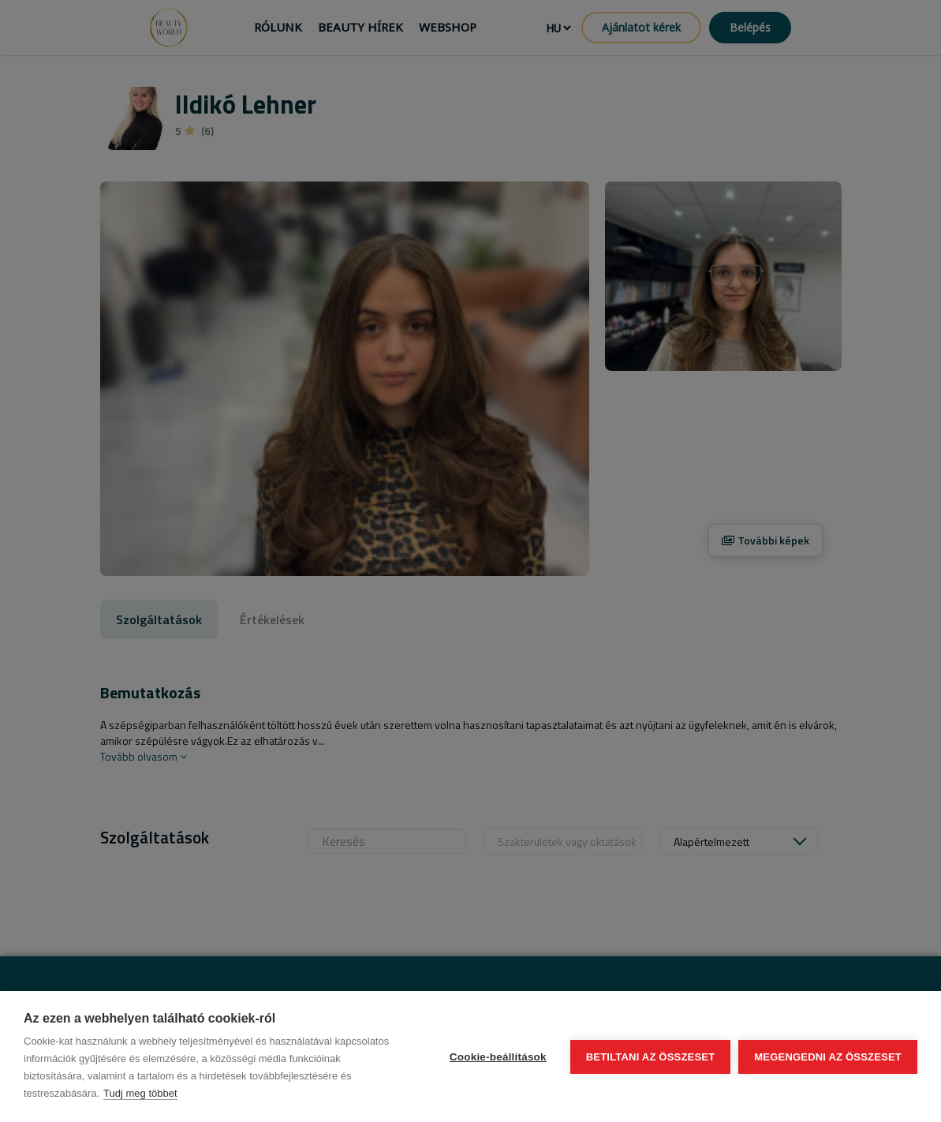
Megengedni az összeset (828, 1057)
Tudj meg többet (140, 1093)
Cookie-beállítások (498, 1057)
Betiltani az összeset (650, 1057)
